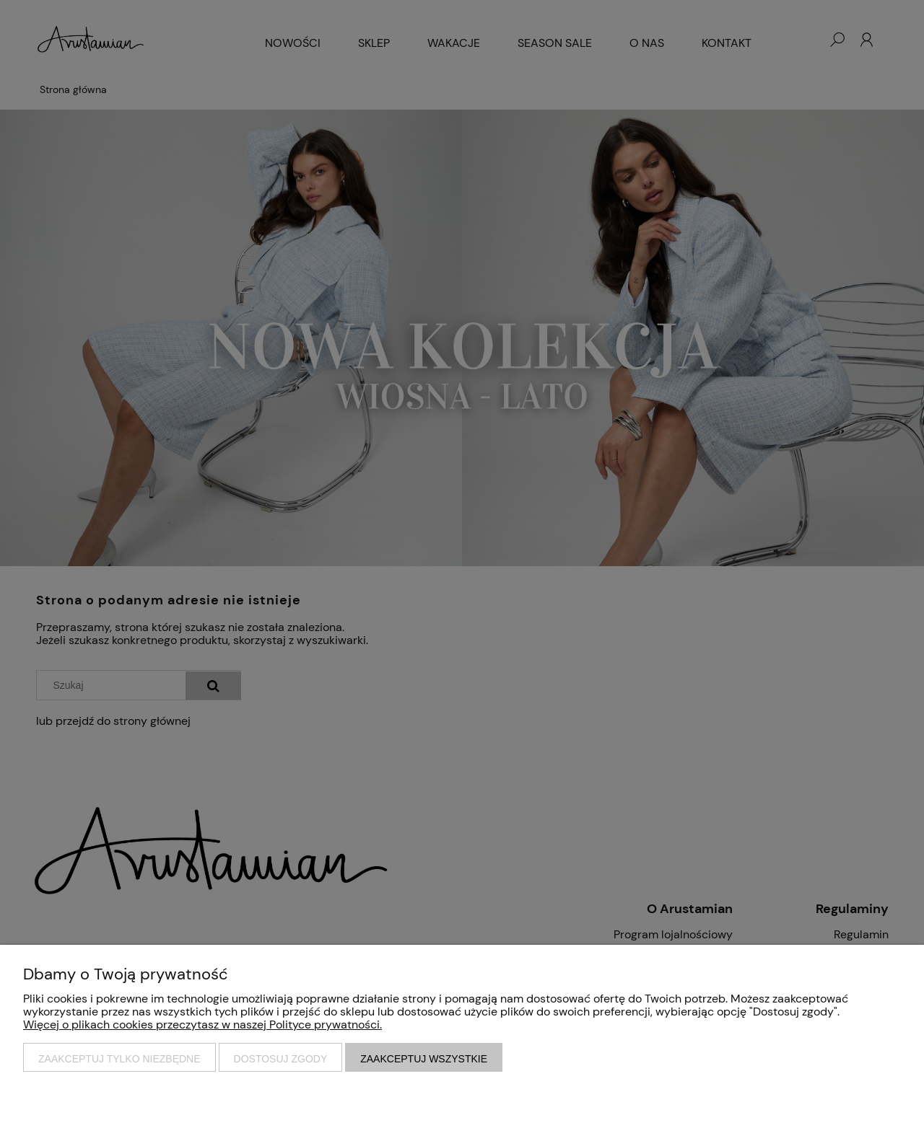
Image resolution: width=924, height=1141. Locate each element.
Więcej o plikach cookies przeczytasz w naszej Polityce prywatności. (202, 1024)
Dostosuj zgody (281, 1059)
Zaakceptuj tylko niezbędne (119, 1059)
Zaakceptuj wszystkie (423, 1059)
